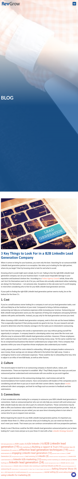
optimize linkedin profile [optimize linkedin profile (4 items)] (51, 466)
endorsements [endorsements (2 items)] (6, 453)
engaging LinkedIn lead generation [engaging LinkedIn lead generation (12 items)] (32, 453)
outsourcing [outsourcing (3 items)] (6, 469)
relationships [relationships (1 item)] (16, 469)
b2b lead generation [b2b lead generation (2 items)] (8, 444)
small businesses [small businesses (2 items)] (22, 472)
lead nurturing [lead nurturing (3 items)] (31, 456)
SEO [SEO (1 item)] (3, 472)
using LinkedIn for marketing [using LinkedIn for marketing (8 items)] (16, 475)
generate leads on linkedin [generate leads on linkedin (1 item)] (59, 453)
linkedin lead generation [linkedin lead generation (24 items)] (26, 462)
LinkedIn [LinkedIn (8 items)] (43, 456)
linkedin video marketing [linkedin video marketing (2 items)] (32, 466)
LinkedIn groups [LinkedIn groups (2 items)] (66, 459)
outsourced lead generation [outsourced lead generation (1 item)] (68, 466)
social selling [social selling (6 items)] (51, 472)
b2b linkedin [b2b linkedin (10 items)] (35, 443)
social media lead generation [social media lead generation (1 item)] (36, 472)
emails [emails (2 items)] (72, 450)
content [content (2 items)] (15, 450)
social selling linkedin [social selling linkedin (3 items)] (67, 472)
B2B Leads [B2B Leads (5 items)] (21, 444)
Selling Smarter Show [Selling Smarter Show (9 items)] (64, 469)
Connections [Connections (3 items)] (6, 450)
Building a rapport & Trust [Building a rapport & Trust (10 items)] (47, 447)
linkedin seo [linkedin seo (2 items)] (65, 463)
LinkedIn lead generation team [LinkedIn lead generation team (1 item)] (52, 463)
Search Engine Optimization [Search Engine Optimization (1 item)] (43, 469)
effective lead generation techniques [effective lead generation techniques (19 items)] (43, 449)
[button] (74, 3)
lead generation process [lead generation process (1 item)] (18, 456)
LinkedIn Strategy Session (63, 431)
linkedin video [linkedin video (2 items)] (19, 466)
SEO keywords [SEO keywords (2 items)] (10, 472)
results (67, 384)
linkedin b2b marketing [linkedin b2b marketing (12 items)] (27, 459)
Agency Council (50, 278)
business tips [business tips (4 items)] (69, 447)
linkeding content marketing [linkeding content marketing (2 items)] (51, 459)
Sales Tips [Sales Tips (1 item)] (32, 469)
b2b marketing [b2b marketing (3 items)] (26, 447)
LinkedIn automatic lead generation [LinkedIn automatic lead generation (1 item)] (58, 456)
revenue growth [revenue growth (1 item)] (24, 469)
